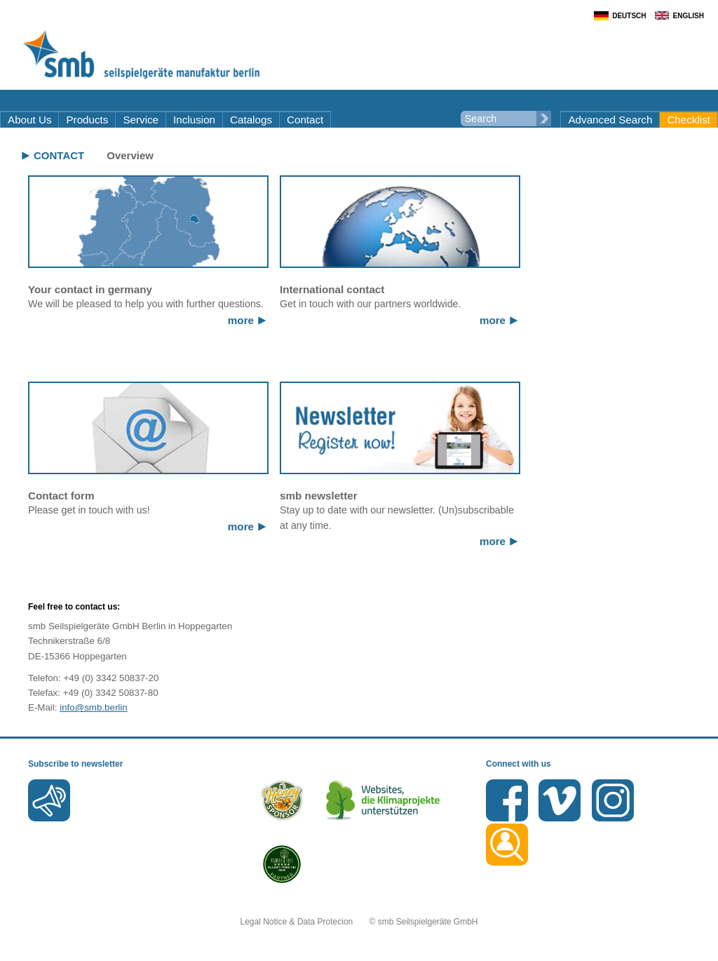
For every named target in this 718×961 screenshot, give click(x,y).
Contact (305, 120)
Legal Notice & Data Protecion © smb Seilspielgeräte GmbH (359, 922)
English (688, 16)
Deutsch (629, 16)
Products (87, 120)
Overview (130, 155)
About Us (29, 120)
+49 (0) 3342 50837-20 (110, 678)
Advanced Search (610, 120)
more (241, 320)
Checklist (688, 120)
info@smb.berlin (94, 707)
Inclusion (194, 120)
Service (140, 120)
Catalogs (251, 120)
